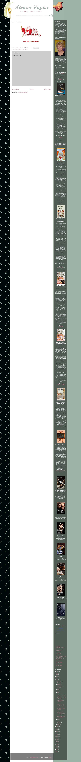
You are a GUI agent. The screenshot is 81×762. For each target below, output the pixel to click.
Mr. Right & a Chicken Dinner (61, 709)
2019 (57, 728)
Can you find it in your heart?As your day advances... (61, 695)
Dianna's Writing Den (60, 649)
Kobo (64, 270)
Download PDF (58, 425)
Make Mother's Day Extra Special (61, 717)
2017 (57, 731)
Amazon (60, 137)
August (58, 687)
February (59, 722)
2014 (57, 736)
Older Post (47, 89)
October (59, 684)
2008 (57, 746)
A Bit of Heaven (60, 703)
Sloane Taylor (61, 628)
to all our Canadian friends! (60, 701)
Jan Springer (58, 652)
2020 (57, 726)
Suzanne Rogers (59, 665)
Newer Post (15, 89)
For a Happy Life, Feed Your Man (61, 698)
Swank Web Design (34, 757)
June (58, 691)
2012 (57, 739)
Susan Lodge (58, 664)
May (58, 692)
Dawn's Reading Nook (60, 647)
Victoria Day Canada (23, 49)
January (58, 724)
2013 (57, 737)
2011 (57, 741)
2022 (57, 678)
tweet (60, 79)
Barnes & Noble (59, 471)
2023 (57, 676)
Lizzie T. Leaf (58, 653)
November (59, 682)
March (58, 721)
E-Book (63, 384)
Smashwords (59, 270)
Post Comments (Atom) (23, 92)
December (59, 681)
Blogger (49, 757)
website (62, 73)
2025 (57, 673)
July (58, 689)
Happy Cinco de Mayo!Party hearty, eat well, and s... (61, 713)
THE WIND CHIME (60, 711)
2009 (57, 744)
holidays (17, 49)
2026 (57, 671)
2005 (57, 751)
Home (32, 89)
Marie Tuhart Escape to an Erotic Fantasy (61, 657)
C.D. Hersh (58, 646)
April (58, 719)
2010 (57, 742)
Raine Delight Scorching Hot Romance (60, 659)
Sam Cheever (58, 661)
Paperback (61, 326)
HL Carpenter (58, 650)
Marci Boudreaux (59, 654)
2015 (57, 734)
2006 (57, 749)
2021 (57, 679)
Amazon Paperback (60, 267)
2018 (57, 729)
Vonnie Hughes (59, 666)
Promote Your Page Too (61, 630)
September (59, 686)
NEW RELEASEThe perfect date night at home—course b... (61, 705)
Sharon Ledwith (59, 662)
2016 (57, 733)
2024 (57, 674)
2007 (57, 747)
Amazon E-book (60, 268)
